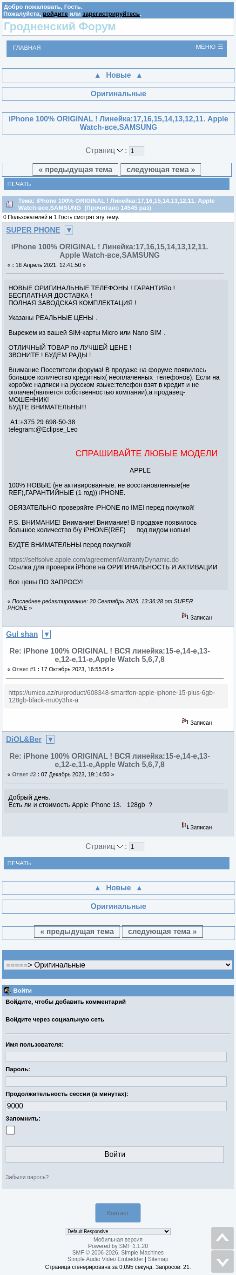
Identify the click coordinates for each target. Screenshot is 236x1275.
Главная (27, 47)
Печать (19, 183)
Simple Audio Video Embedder (105, 1259)
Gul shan (22, 634)
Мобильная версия (118, 1239)
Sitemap (158, 1259)
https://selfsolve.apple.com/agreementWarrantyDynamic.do (93, 559)
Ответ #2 (24, 774)
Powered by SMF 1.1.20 (118, 1246)
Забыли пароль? (27, 1177)
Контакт (118, 1212)
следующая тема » (161, 170)
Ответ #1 (24, 669)
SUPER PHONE (33, 230)
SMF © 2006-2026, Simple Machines (117, 1252)
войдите (55, 13)
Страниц (105, 150)
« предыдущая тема (75, 170)
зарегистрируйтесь (111, 13)
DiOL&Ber (23, 739)
